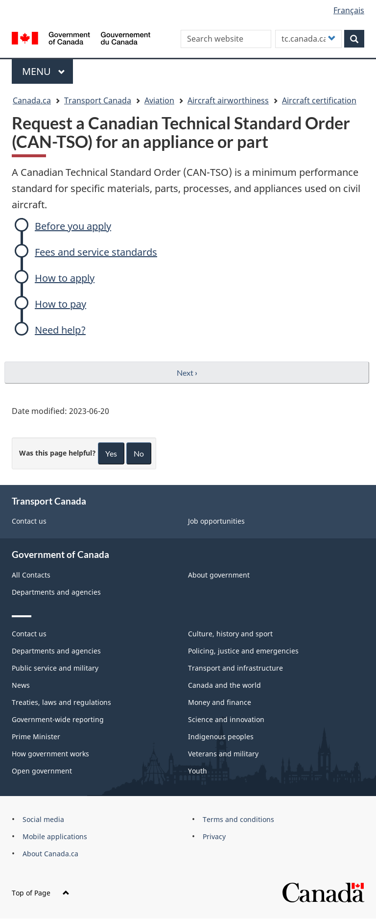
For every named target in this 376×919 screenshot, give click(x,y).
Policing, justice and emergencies (243, 650)
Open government (42, 770)
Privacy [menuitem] (214, 836)
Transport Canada (97, 100)
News (21, 685)
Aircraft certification (319, 100)
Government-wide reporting (58, 719)
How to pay (60, 304)
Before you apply (73, 226)
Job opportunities (216, 521)
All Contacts (31, 575)
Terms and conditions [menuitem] (238, 819)
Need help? (60, 330)
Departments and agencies (56, 592)
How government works (50, 753)
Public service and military (55, 668)
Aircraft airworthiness (228, 100)
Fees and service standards (96, 252)
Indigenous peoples (221, 736)
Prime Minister (36, 736)
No (139, 453)
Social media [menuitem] (43, 819)
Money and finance (219, 702)
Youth (197, 770)
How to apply (64, 278)
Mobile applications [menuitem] (55, 836)
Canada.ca (32, 100)
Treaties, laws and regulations (61, 702)
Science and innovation (226, 719)
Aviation (159, 100)
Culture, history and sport (230, 633)
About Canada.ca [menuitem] (50, 853)
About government (219, 575)
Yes (111, 453)
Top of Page (41, 892)
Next (187, 372)
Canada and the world (224, 685)
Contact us (29, 521)
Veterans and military (223, 753)
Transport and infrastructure (235, 668)
